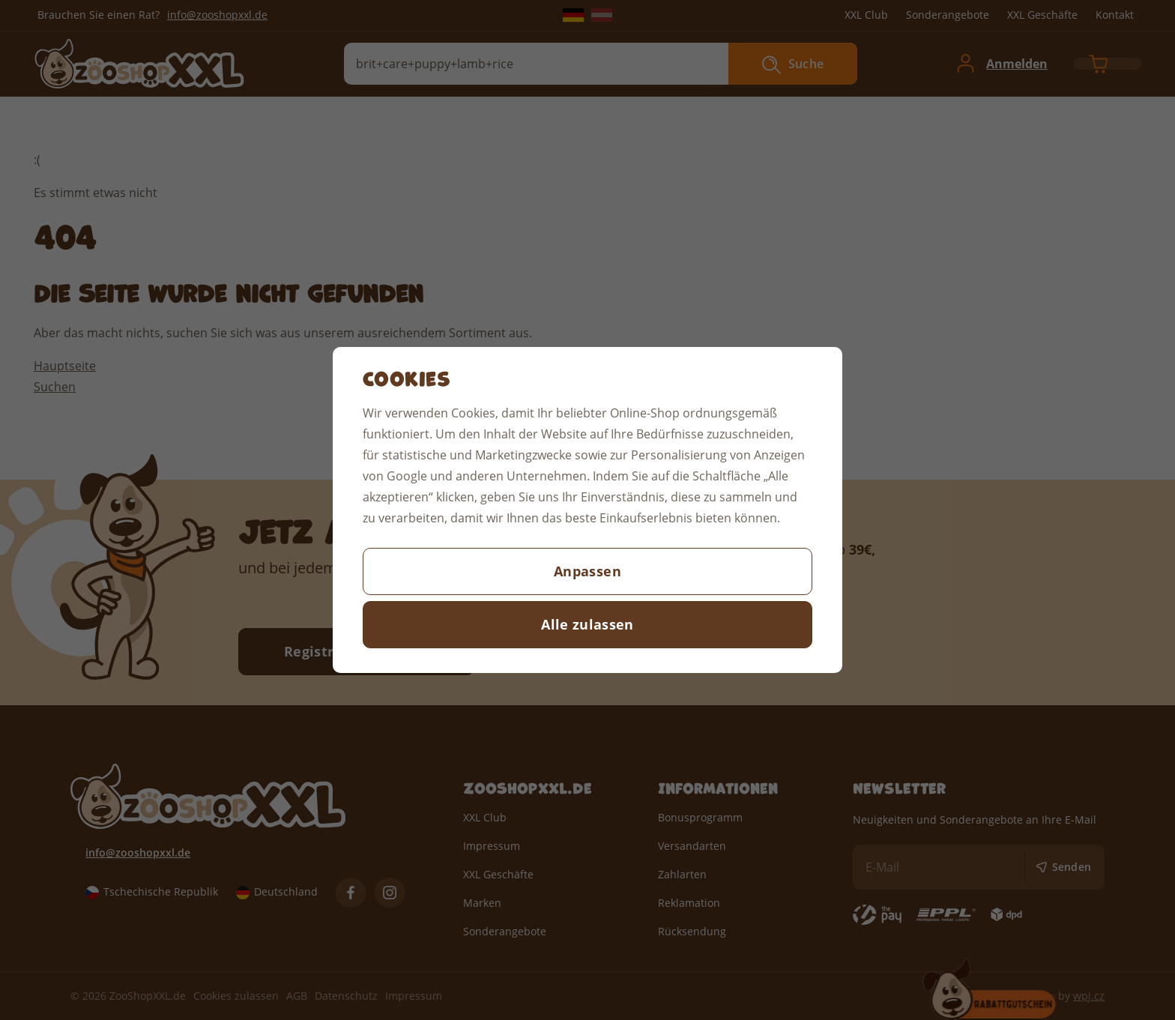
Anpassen (587, 571)
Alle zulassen (587, 624)
